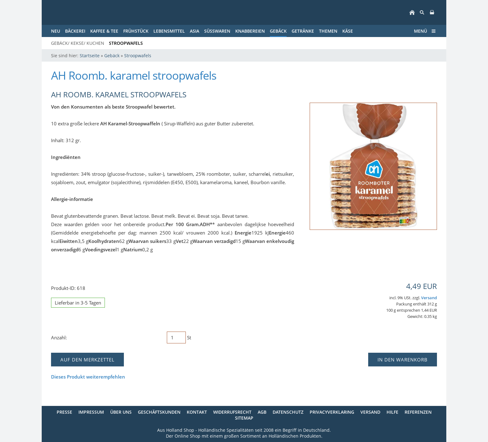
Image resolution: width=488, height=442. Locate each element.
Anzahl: (59, 337)
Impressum (91, 412)
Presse (64, 412)
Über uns (121, 412)
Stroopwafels (137, 55)
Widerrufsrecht (232, 412)
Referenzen (418, 412)
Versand (429, 297)
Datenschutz (288, 412)
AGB (262, 412)
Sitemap (244, 418)
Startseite (90, 55)
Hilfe (392, 412)
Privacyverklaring (332, 412)
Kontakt (197, 412)
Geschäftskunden (159, 412)
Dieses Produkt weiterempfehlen (88, 377)
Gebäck (112, 55)
